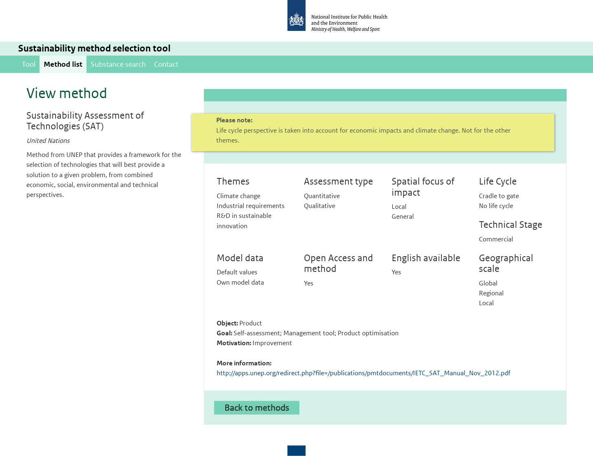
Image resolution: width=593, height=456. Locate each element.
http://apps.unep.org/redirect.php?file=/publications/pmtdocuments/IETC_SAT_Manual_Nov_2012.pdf (363, 373)
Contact (166, 64)
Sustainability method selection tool (94, 48)
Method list (63, 64)
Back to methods (256, 407)
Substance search (118, 64)
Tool (28, 64)
